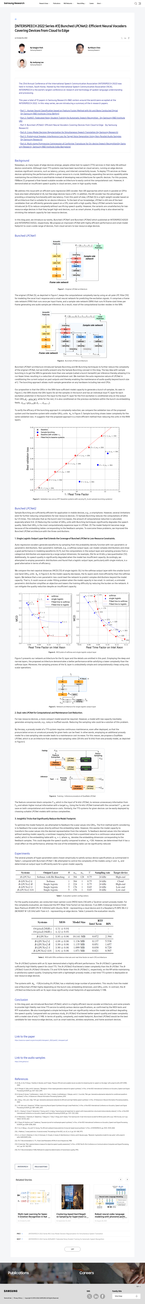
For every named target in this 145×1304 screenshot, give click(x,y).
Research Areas (43, 3)
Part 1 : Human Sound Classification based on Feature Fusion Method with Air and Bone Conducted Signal (69, 110)
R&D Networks (68, 3)
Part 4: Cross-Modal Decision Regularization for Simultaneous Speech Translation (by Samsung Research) (69, 132)
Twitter (89, 1296)
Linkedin (96, 1296)
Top (138, 1286)
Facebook (102, 1296)
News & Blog (80, 3)
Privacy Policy (18, 1298)
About (99, 3)
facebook (128, 38)
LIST (72, 1249)
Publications (56, 3)
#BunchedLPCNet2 (41, 1167)
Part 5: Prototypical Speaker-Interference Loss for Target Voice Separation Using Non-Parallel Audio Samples (70, 136)
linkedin (125, 38)
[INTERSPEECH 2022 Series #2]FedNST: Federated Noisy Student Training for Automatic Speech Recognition (66, 1239)
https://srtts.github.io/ (22, 1062)
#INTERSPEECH (23, 1167)
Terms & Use (7, 1298)
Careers (91, 3)
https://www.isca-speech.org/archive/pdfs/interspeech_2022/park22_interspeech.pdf (41, 1040)
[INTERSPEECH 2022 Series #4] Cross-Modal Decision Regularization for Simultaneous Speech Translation (66, 1234)
